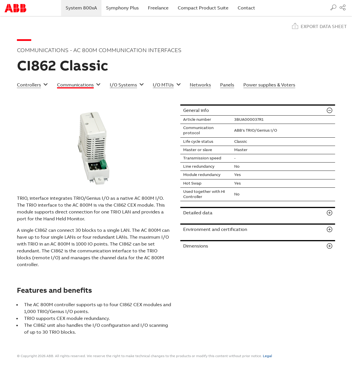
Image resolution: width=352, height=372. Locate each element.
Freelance (158, 8)
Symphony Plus (122, 8)
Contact (246, 8)
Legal (267, 356)
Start (15, 8)
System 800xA (83, 8)
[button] (32, 85)
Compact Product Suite (203, 8)
